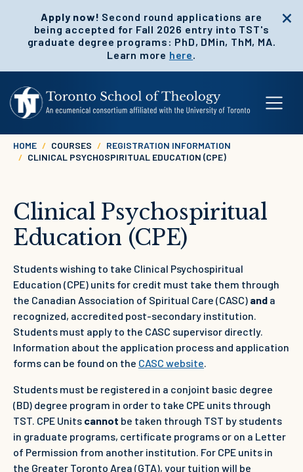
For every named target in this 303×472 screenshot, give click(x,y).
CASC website (171, 363)
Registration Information (168, 145)
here (181, 55)
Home (25, 145)
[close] (287, 16)
